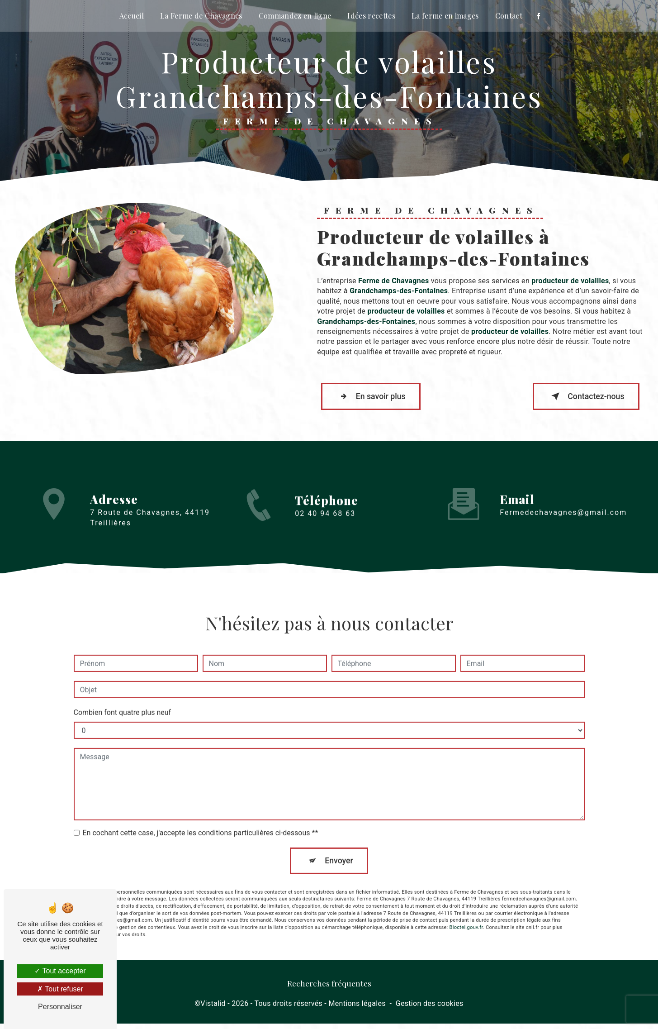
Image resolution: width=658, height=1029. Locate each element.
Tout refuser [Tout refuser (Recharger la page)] (60, 989)
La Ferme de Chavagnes (201, 15)
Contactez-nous (580, 398)
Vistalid (213, 1009)
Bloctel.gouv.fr (466, 920)
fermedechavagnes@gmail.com (563, 504)
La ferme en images (445, 15)
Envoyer (339, 853)
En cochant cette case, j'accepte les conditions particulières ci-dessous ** (200, 824)
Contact (508, 15)
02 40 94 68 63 (325, 531)
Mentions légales (356, 1009)
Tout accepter (59, 971)
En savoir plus (376, 398)
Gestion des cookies (430, 1009)
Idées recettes (371, 15)
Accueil (131, 15)
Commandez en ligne (295, 15)
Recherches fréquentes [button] (329, 988)
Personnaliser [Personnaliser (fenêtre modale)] (60, 1006)
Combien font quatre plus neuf (122, 704)
